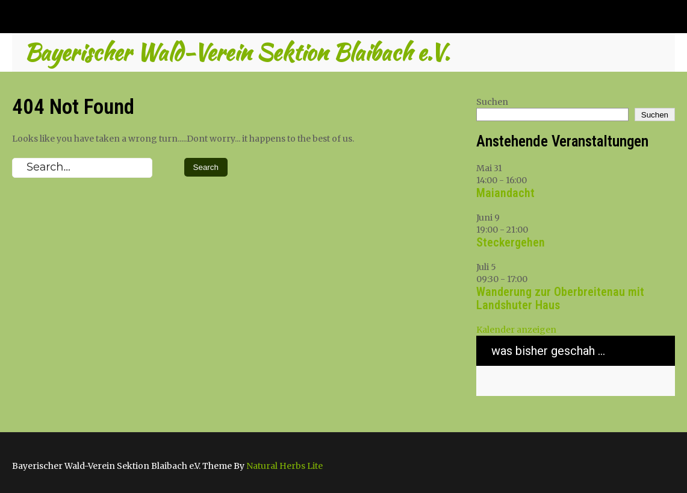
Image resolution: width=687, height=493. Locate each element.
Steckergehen (510, 242)
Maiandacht (505, 193)
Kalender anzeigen (516, 329)
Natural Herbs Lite (284, 465)
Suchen (492, 101)
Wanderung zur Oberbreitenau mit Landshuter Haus (560, 298)
